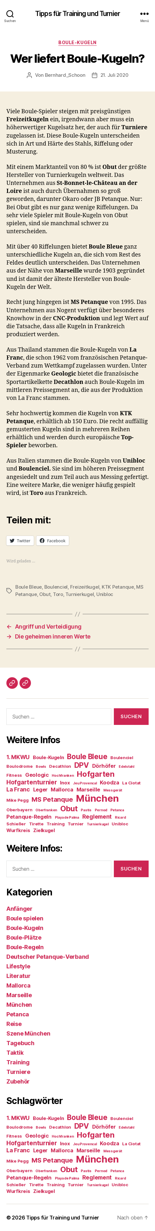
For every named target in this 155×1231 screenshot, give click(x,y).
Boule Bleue (28, 587)
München (19, 1004)
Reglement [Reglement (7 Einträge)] (97, 816)
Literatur (18, 976)
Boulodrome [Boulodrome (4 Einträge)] (19, 766)
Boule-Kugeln (77, 42)
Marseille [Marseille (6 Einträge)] (88, 789)
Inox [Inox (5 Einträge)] (65, 783)
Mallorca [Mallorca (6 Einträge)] (62, 789)
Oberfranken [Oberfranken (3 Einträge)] (46, 810)
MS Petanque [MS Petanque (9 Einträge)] (52, 799)
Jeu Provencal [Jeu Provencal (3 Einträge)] (85, 783)
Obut (44, 594)
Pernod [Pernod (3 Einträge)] (101, 810)
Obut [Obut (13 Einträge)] (69, 808)
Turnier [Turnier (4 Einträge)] (76, 823)
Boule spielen (24, 918)
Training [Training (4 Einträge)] (55, 823)
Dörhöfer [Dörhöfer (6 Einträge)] (104, 766)
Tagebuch (20, 1043)
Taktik (14, 1052)
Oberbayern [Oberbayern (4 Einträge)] (19, 809)
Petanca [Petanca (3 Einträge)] (117, 810)
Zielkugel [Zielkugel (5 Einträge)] (44, 830)
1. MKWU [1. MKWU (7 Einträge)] (18, 757)
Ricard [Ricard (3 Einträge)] (120, 817)
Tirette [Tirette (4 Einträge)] (36, 823)
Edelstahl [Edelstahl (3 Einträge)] (126, 767)
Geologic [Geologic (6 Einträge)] (37, 775)
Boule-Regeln (25, 947)
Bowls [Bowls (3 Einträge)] (41, 767)
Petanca (17, 1014)
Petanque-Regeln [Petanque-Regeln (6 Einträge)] (29, 817)
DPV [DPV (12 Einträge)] (81, 765)
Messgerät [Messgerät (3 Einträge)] (112, 790)
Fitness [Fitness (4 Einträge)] (14, 775)
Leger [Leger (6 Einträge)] (40, 789)
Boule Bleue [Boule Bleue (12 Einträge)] (87, 756)
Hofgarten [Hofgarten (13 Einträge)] (95, 774)
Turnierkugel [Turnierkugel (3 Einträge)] (98, 824)
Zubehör (18, 1081)
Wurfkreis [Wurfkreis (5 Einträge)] (18, 830)
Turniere (18, 1071)
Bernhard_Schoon (65, 75)
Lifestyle (18, 966)
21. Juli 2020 (114, 75)
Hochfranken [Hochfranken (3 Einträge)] (63, 776)
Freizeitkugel (85, 587)
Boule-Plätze (23, 937)
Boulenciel (56, 587)
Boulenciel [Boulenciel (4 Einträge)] (121, 757)
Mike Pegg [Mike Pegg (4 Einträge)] (17, 800)
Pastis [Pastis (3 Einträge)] (86, 810)
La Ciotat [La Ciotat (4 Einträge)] (131, 782)
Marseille (19, 995)
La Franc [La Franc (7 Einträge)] (18, 789)
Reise (14, 1024)
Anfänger (19, 908)
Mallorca (18, 985)
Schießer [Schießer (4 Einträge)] (16, 823)
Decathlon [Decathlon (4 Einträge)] (60, 766)
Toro (58, 594)
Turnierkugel (79, 594)
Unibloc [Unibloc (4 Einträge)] (120, 823)
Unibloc (104, 594)
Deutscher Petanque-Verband (47, 956)
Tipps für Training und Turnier (77, 13)
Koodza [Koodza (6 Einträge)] (109, 782)
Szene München (28, 1033)
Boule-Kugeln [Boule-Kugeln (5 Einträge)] (48, 757)
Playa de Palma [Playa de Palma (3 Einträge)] (67, 817)
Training (18, 1062)
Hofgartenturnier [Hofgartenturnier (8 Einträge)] (31, 782)
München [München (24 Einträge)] (97, 798)
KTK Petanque (118, 587)
